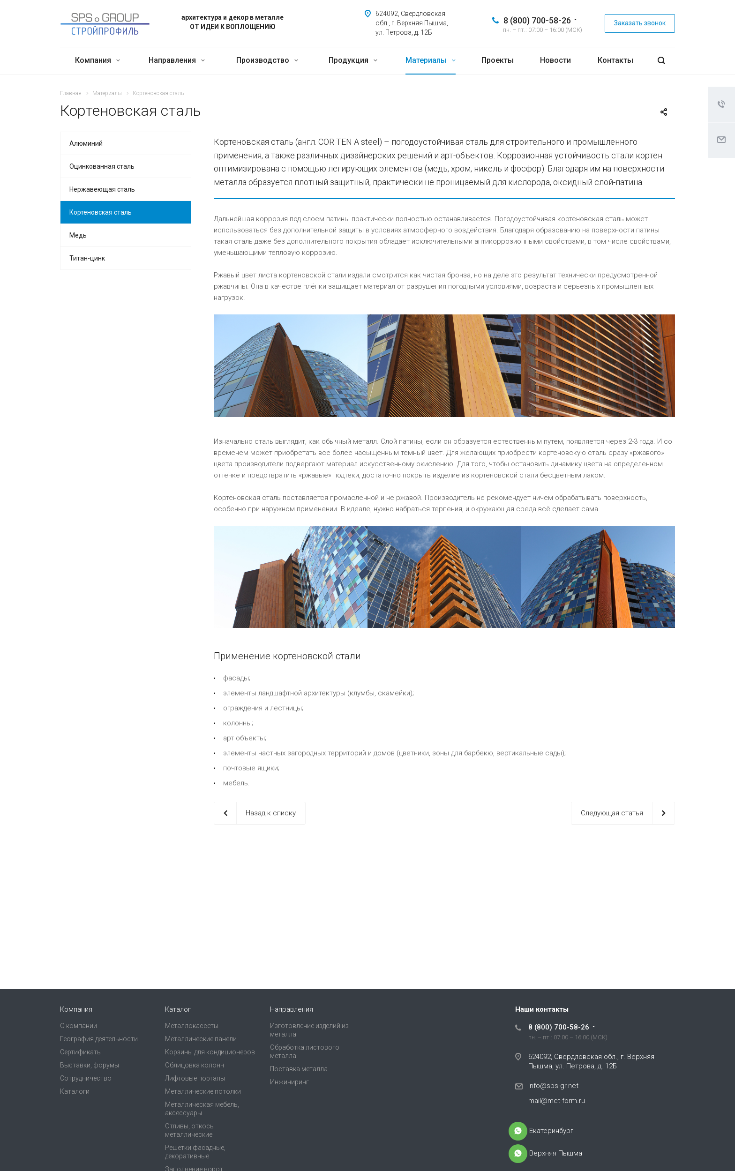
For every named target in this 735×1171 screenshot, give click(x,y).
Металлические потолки (203, 1091)
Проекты (497, 60)
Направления (177, 60)
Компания (97, 60)
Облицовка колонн (194, 1065)
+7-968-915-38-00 (518, 1131)
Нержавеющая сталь (102, 189)
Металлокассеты (191, 1025)
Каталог (178, 1009)
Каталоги (75, 1091)
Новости (555, 60)
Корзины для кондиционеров (210, 1052)
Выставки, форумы (89, 1065)
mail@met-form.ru (556, 1100)
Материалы (430, 60)
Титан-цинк (87, 258)
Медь (78, 235)
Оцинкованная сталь (102, 166)
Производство (267, 60)
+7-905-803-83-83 (518, 1153)
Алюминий (86, 143)
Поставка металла (299, 1069)
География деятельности (99, 1039)
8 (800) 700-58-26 (537, 20)
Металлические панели (201, 1039)
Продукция (353, 60)
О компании (78, 1025)
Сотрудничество (86, 1078)
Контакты (615, 60)
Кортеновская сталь (100, 212)
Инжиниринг (289, 1082)
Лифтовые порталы (195, 1078)
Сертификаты (81, 1052)
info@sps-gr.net (553, 1085)
